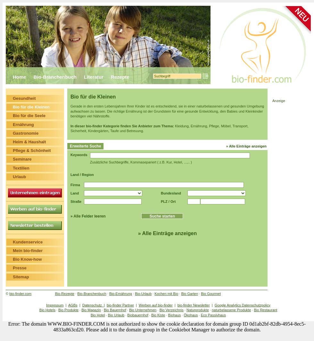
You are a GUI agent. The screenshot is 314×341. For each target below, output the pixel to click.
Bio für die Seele (29, 115)
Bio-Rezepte (65, 294)
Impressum (54, 305)
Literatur (93, 77)
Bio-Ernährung (120, 294)
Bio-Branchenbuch (55, 77)
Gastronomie (25, 133)
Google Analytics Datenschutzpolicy (242, 305)
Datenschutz (93, 305)
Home (19, 77)
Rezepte (120, 77)
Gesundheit (24, 98)
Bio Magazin (91, 310)
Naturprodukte (197, 310)
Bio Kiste (158, 315)
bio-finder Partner (120, 305)
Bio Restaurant (265, 310)
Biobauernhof (137, 315)
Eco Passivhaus (213, 315)
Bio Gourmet (211, 294)
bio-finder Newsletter (194, 305)
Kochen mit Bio (166, 294)
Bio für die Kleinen (31, 107)
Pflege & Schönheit (32, 150)
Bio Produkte (68, 310)
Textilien (21, 168)
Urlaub (19, 176)
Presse (20, 268)
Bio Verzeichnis (172, 310)
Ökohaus (191, 315)
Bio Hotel (98, 315)
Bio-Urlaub (143, 294)
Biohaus (174, 315)
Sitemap (21, 276)
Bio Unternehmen (143, 310)
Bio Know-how (27, 259)
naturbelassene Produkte (231, 310)
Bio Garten (189, 294)
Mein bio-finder (28, 250)
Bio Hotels (47, 310)
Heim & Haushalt (29, 141)
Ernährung (23, 124)
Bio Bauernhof (115, 310)
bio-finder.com (20, 294)
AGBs (73, 305)
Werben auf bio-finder (156, 305)
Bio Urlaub (116, 315)
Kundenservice (28, 242)
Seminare (22, 159)
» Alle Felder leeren (88, 216)
